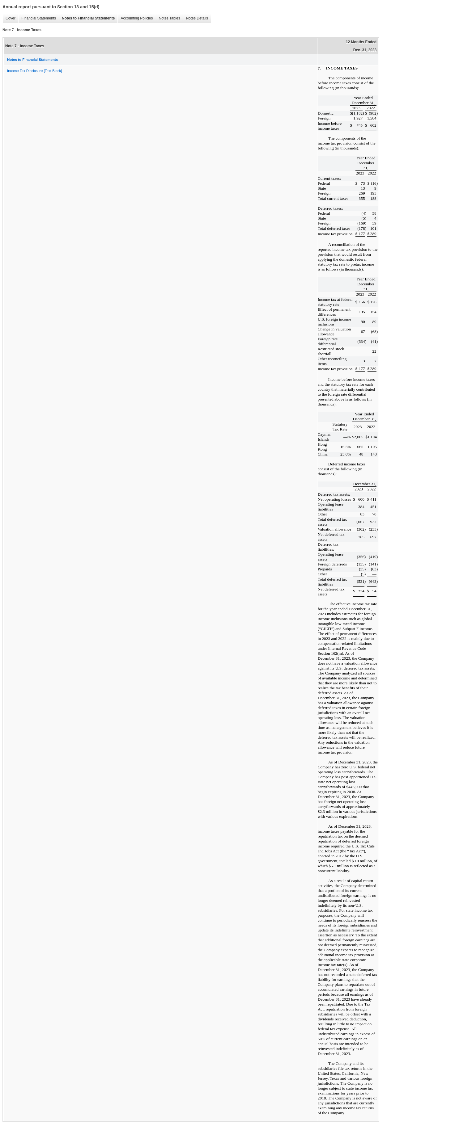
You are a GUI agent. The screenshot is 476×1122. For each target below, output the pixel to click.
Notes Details (195, 18)
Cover (8, 18)
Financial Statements (37, 18)
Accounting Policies (135, 18)
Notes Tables (168, 18)
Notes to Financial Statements (87, 18)
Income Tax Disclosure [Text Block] (34, 71)
